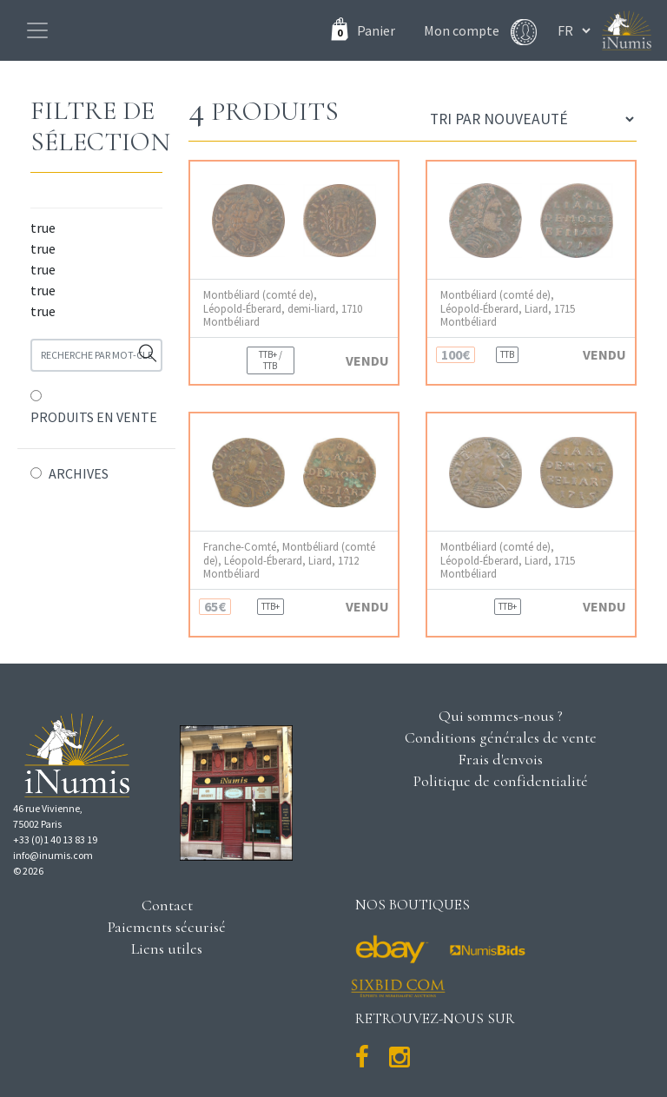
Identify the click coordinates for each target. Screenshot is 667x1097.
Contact (167, 905)
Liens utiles (166, 948)
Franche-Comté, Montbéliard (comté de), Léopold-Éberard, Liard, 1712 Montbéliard (289, 560)
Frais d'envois (500, 759)
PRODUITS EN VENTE (93, 417)
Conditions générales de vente (501, 737)
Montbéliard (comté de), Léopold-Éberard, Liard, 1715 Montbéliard (507, 308)
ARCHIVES (79, 473)
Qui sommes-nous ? (501, 715)
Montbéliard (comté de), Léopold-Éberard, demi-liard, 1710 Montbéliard (282, 308)
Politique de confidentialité (500, 780)
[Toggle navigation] (37, 30)
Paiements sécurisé (167, 926)
